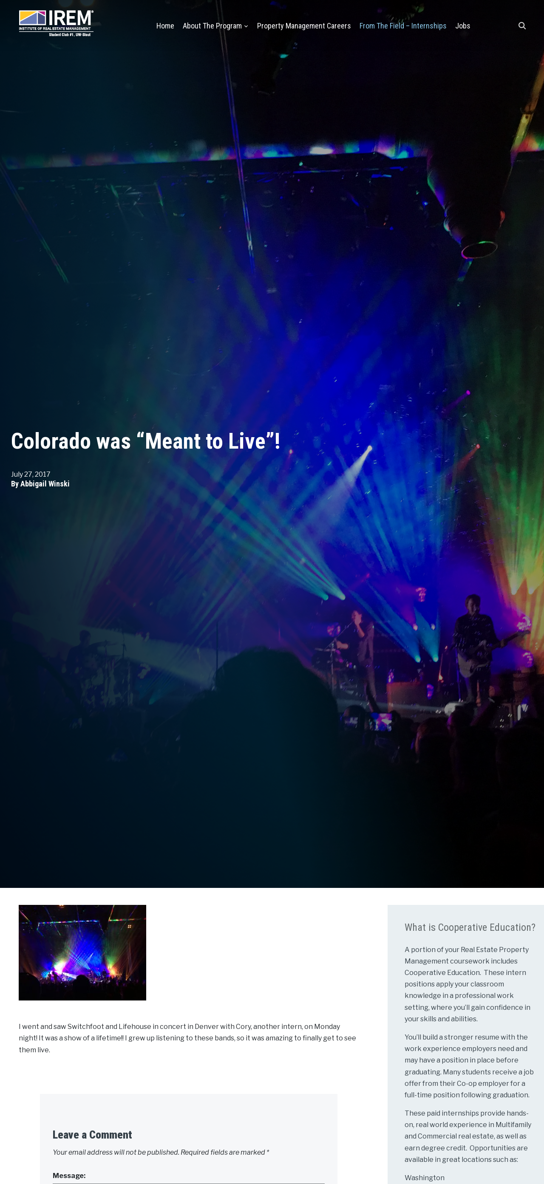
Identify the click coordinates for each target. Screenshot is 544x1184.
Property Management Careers (304, 25)
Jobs (462, 25)
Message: (69, 1176)
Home (165, 25)
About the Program (212, 25)
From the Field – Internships (403, 25)
